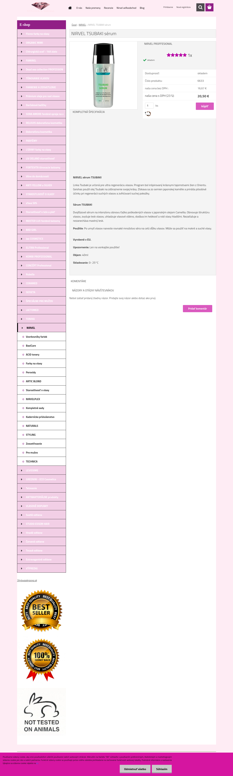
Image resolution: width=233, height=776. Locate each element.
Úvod (74, 25)
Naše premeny (93, 8)
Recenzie (108, 8)
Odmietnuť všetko (135, 769)
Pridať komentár (197, 309)
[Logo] (41, 7)
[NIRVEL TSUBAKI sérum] (104, 43)
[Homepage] (70, 8)
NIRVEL (82, 25)
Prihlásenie (168, 7)
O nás (79, 8)
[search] (200, 7)
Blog (142, 8)
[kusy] (149, 106)
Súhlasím (161, 769)
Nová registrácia (183, 7)
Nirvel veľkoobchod (126, 8)
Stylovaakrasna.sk (27, 580)
